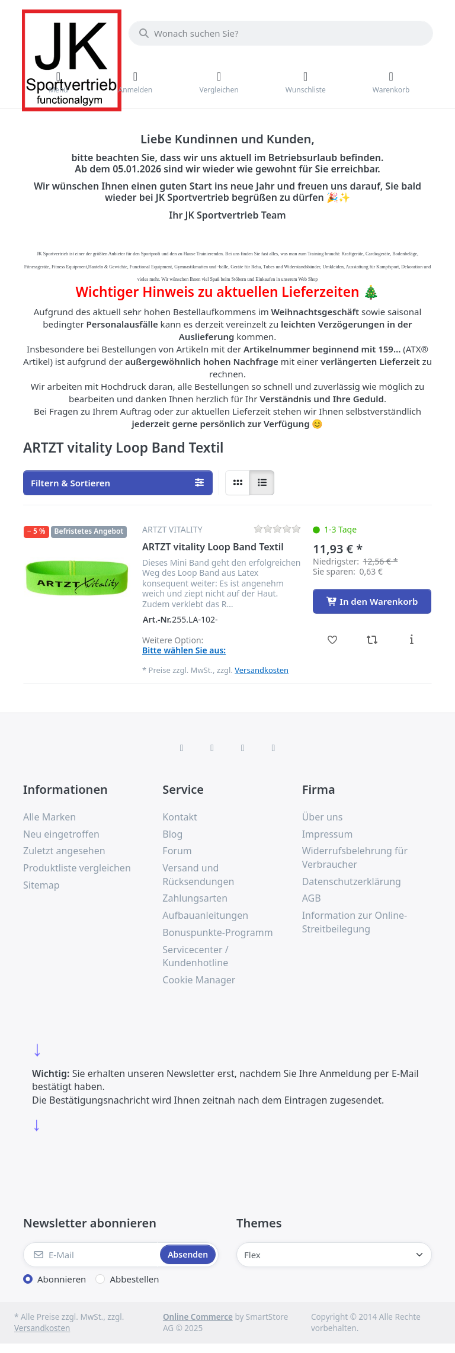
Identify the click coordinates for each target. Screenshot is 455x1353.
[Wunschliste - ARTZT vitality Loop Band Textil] (333, 640)
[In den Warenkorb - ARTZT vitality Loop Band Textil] (372, 601)
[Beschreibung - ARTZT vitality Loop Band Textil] (411, 640)
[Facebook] (182, 748)
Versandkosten (262, 670)
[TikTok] (243, 748)
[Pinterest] (274, 748)
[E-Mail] (90, 1254)
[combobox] (281, 33)
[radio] (237, 482)
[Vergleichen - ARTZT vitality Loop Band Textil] (372, 640)
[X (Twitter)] (212, 748)
